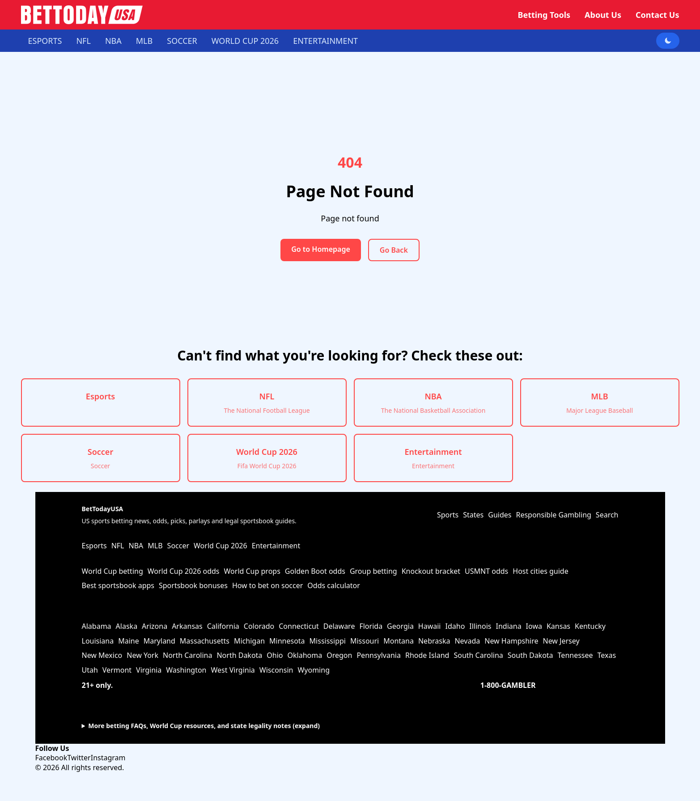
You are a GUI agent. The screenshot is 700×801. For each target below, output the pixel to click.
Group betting (373, 571)
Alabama (96, 626)
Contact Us (657, 14)
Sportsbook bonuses (193, 585)
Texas (607, 655)
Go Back (394, 250)
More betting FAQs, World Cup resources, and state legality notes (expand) (204, 725)
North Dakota (239, 655)
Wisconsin (276, 670)
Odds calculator (333, 585)
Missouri (364, 641)
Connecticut (299, 626)
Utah (90, 670)
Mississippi (328, 641)
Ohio (275, 655)
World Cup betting (112, 571)
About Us (603, 14)
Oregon (339, 655)
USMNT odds (486, 571)
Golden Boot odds (315, 571)
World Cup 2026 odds (184, 571)
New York (142, 655)
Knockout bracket (431, 571)
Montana (398, 641)
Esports (45, 40)
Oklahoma (305, 655)
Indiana (508, 626)
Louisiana (98, 641)
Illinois (480, 626)
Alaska (127, 626)
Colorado (259, 626)
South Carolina (478, 655)
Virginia (148, 670)
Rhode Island (427, 655)
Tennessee (575, 655)
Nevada (467, 641)
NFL (83, 40)
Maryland (159, 641)
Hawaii (429, 626)
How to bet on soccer (267, 585)
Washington (186, 670)
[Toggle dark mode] (667, 41)
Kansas (558, 626)
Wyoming (313, 670)
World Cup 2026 (245, 40)
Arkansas (187, 626)
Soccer (182, 40)
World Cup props (252, 571)
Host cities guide (540, 571)
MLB (144, 40)
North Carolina (187, 655)
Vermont (117, 670)
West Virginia (233, 670)
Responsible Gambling (553, 515)
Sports (447, 515)
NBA (113, 40)
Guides (499, 515)
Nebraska (434, 641)
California (223, 626)
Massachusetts (204, 641)
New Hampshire (511, 641)
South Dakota (530, 655)
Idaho (455, 626)
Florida (370, 626)
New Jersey (561, 641)
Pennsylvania (378, 655)
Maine (128, 641)
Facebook (51, 758)
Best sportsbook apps (118, 585)
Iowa (534, 626)
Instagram (108, 758)
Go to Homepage (320, 249)
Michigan (249, 641)
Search (607, 515)
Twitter (78, 758)
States (473, 515)
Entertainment (325, 40)
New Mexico (102, 655)
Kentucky (590, 626)
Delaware (339, 626)
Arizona (154, 626)
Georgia (400, 626)
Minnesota (287, 641)
